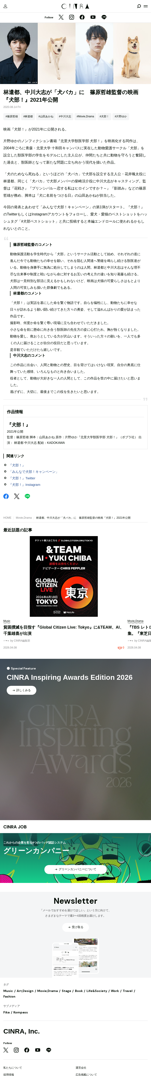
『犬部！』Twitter (22, 478)
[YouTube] (93, 17)
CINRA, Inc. (21, 1031)
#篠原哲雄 (12, 116)
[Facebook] (82, 18)
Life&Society (97, 990)
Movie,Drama (24, 517)
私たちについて (12, 1067)
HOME (7, 517)
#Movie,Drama (85, 116)
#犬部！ (104, 116)
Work (115, 990)
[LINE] (103, 18)
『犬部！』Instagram (24, 484)
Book (79, 990)
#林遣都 (28, 116)
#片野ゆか (121, 116)
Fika (6, 1012)
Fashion (9, 996)
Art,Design (25, 990)
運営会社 (81, 1067)
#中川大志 (65, 116)
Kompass (20, 1012)
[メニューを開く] (145, 6)
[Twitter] (61, 18)
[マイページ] (5, 6)
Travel (127, 990)
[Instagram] (71, 18)
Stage (66, 990)
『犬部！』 (17, 465)
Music (8, 990)
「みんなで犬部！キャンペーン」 (34, 472)
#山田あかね (45, 116)
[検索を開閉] (139, 6)
